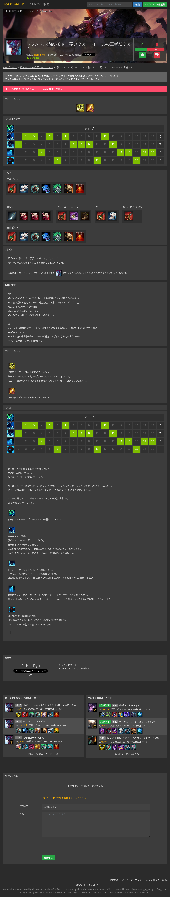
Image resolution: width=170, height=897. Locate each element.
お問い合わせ (152, 879)
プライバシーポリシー (133, 879)
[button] (142, 55)
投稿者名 (24, 805)
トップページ (10, 67)
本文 (22, 813)
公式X (164, 879)
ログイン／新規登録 (155, 4)
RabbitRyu (39, 54)
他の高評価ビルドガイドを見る (43, 753)
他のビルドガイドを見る (127, 754)
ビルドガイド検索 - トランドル (36, 67)
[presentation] (67, 846)
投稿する (48, 857)
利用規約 (115, 879)
